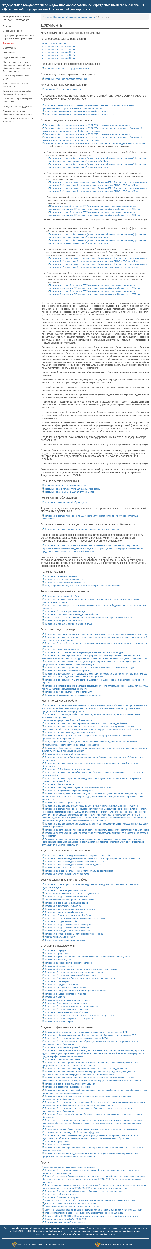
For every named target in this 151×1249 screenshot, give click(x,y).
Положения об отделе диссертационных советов (66, 1000)
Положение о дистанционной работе (60, 596)
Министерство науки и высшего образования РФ (40, 1244)
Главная (7, 26)
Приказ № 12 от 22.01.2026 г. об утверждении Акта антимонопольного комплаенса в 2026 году (88, 1200)
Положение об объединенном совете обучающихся (68, 931)
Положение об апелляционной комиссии (62, 579)
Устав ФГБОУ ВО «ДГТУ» (54, 43)
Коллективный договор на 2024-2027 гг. (62, 89)
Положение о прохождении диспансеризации (65, 903)
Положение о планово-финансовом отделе (64, 987)
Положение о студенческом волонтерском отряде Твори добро (73, 918)
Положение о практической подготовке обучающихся (68, 732)
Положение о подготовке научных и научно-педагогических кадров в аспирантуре (82, 652)
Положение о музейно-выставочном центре (64, 994)
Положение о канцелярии (55, 981)
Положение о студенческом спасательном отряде (67, 924)
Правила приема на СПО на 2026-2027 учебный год (68, 492)
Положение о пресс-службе (56, 960)
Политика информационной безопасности (63, 1222)
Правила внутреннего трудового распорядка (64, 79)
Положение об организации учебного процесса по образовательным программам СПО (85, 1032)
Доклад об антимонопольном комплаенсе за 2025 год (69, 1203)
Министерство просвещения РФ (116, 1244)
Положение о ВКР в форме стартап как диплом (66, 769)
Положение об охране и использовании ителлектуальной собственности (78, 871)
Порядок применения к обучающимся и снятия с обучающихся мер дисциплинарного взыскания (89, 742)
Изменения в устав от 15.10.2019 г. (58, 46)
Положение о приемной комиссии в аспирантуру (66, 670)
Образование (9, 48)
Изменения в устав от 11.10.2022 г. (58, 55)
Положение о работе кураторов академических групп (68, 909)
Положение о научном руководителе (60, 649)
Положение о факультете (55, 953)
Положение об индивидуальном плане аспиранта (67, 692)
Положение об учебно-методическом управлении (67, 963)
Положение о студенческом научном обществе (65, 874)
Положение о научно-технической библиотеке (65, 1012)
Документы (9, 43)
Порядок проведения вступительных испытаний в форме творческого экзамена (81, 586)
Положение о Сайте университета (59, 1194)
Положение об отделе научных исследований (65, 1009)
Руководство (9, 52)
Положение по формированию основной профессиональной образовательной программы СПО (89, 1035)
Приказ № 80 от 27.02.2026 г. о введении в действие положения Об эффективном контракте (87, 617)
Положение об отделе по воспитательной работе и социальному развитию (79, 1015)
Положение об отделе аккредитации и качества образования (72, 972)
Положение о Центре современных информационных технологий (74, 991)
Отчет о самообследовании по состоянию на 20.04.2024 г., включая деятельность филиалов (87, 125)
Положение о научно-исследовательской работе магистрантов (73, 861)
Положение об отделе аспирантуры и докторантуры (68, 1018)
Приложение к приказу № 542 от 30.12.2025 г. (65, 1219)
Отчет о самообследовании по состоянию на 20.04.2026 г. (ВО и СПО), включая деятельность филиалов (93, 143)
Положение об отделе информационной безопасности (69, 975)
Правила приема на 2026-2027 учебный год (64, 486)
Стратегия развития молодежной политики (63, 940)
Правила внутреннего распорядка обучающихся (66, 68)
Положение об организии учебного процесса (64, 754)
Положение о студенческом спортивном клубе (65, 927)
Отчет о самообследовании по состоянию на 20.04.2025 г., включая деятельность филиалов (87, 134)
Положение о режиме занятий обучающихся (64, 502)
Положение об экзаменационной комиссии (63, 582)
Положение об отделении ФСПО (59, 1144)
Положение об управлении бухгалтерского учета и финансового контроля (78, 978)
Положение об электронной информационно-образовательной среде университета (83, 1191)
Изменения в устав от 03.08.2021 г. (58, 52)
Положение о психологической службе (61, 906)
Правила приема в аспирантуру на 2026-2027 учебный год (71, 489)
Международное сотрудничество (18, 106)
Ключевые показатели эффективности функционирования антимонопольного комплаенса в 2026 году (92, 1210)
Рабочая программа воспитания (58, 937)
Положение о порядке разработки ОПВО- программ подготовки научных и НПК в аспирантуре (88, 667)
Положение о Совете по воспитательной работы (66, 915)
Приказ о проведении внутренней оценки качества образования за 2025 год (79, 114)
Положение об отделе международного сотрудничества (70, 1006)
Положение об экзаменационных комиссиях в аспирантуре (71, 695)
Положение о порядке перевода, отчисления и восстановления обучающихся (80, 529)
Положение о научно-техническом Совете (63, 868)
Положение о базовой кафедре (58, 784)
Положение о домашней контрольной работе (65, 1047)
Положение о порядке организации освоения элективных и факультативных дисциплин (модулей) (90, 806)
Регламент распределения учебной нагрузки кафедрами (70, 745)
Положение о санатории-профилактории (62, 912)
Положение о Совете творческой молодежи (64, 890)
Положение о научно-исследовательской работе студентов (71, 864)
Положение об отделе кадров (57, 1022)
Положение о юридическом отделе (60, 984)
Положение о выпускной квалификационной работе (68, 790)
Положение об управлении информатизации (64, 1003)
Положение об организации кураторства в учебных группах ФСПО (75, 1038)
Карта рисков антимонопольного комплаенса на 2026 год (70, 1206)
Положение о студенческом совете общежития (65, 896)
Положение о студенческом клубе (59, 921)
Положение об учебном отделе (58, 966)
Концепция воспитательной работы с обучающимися (68, 900)
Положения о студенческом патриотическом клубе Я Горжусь (72, 934)
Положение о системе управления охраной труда (67, 624)
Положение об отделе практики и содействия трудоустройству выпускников (79, 969)
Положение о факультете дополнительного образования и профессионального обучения (86, 956)
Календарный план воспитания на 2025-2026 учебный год (71, 893)
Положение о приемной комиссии (59, 576)
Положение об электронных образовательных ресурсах (68, 1167)
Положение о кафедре (54, 950)
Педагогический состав (14, 57)
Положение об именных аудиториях (60, 1197)
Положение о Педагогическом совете (61, 1059)
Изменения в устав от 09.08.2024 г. (58, 58)
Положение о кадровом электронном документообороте (70, 614)
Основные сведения (12, 31)
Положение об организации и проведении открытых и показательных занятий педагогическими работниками (95, 830)
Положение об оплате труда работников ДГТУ (65, 611)
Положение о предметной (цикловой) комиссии (66, 1087)
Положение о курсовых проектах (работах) (63, 802)
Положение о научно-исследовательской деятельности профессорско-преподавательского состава (91, 858)
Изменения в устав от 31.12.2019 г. (58, 49)
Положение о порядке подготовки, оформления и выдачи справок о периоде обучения (84, 723)
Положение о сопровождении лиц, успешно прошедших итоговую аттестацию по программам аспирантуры (94, 634)
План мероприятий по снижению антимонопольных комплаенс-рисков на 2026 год (82, 1213)
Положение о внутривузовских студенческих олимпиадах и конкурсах (76, 787)
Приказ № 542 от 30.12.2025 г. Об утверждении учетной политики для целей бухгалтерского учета (90, 1216)
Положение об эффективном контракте (62, 620)
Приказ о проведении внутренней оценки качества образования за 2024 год (79, 111)
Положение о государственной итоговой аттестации (67, 720)
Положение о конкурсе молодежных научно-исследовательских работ (76, 855)
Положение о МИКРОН (54, 997)
